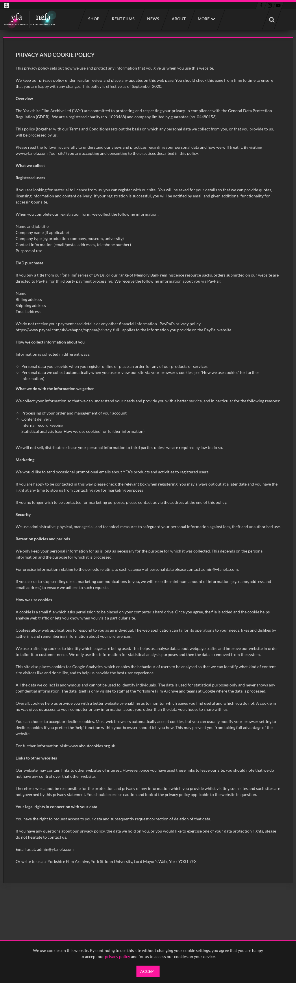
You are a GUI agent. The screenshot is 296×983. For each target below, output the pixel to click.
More (204, 18)
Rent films (123, 18)
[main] (148, 460)
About (178, 18)
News (153, 18)
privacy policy (117, 956)
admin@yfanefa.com (219, 569)
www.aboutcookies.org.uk (92, 745)
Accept (148, 971)
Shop (93, 18)
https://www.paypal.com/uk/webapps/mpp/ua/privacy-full (67, 329)
